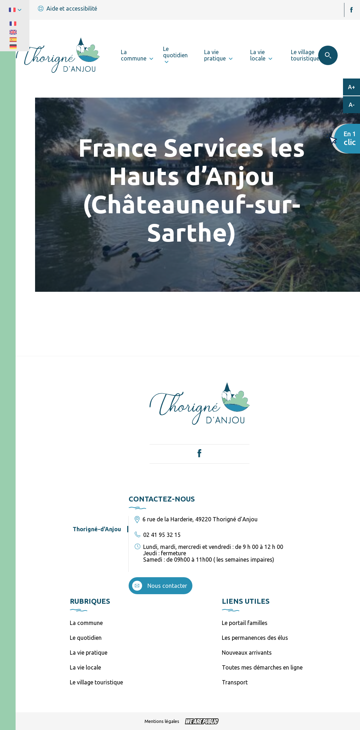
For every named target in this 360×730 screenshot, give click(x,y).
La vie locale (85, 667)
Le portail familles (245, 623)
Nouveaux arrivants (247, 652)
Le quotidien (86, 638)
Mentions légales (162, 721)
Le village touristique (96, 682)
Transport (235, 682)
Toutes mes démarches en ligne (262, 667)
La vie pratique (88, 652)
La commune (86, 623)
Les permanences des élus (255, 638)
